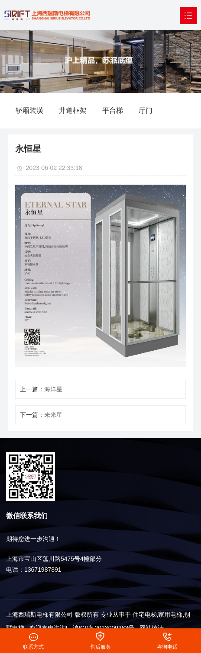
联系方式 (33, 634)
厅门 (145, 110)
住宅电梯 (145, 614)
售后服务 (100, 634)
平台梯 (112, 110)
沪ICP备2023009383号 (103, 627)
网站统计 (151, 627)
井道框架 (73, 110)
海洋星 (53, 389)
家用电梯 (170, 614)
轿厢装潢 (29, 110)
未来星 (53, 414)
